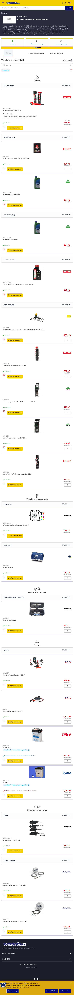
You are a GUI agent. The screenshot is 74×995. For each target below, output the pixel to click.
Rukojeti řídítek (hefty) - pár (11, 840)
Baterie (36, 650)
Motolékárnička (8, 567)
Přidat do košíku (14, 169)
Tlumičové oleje (36, 260)
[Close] (71, 983)
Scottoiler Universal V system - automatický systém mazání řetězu (24, 329)
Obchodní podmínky (61, 44)
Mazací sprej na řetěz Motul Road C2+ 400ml (17, 474)
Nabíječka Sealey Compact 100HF (14, 675)
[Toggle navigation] (3, 3)
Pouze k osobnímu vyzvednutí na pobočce (16, 750)
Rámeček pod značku (9, 620)
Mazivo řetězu (36, 305)
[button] (65, 3)
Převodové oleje (36, 215)
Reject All (65, 991)
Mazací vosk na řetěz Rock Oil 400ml (14, 438)
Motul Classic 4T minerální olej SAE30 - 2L (16, 158)
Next (72, 53)
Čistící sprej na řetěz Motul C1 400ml (14, 366)
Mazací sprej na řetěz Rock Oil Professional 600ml (19, 402)
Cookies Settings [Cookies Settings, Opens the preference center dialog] (12, 991)
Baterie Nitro (7, 747)
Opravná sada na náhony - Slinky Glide (15, 921)
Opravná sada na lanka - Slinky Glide (14, 885)
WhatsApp (13, 44)
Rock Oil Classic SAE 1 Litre (11, 194)
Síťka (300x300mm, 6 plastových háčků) (16, 525)
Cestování (36, 545)
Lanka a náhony (36, 860)
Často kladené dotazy (37, 44)
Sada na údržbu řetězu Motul (12, 110)
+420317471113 (31, 967)
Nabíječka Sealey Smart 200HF (13, 711)
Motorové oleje (36, 137)
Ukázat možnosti (15, 128)
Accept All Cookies (51, 991)
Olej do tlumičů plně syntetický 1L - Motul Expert (18, 284)
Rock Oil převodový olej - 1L (11, 239)
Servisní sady (36, 86)
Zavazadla (36, 504)
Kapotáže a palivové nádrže (36, 597)
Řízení (36, 815)
